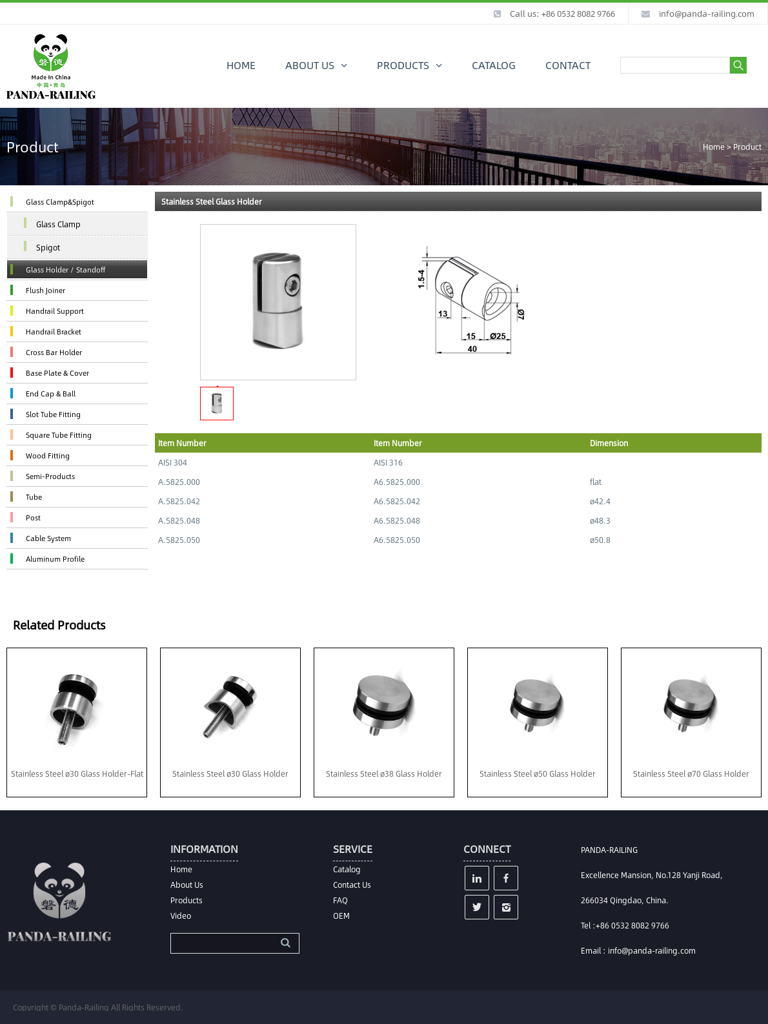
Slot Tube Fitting (53, 414)
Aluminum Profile (55, 558)
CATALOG (494, 65)
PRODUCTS (403, 65)
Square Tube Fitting (59, 434)
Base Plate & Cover (57, 372)
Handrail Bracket (53, 331)
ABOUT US (309, 65)
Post (33, 517)
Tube (34, 496)
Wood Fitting (48, 455)
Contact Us (352, 884)
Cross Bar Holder (54, 352)
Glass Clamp (58, 224)
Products (186, 900)
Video (180, 915)
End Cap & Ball (51, 393)
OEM (341, 915)
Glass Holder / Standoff (65, 269)
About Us (186, 884)
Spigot (48, 247)
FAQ (340, 900)
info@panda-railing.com (706, 13)
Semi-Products (50, 476)
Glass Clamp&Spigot (60, 201)
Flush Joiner (45, 290)
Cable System (48, 538)
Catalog (347, 869)
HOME (241, 65)
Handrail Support (55, 310)
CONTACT (568, 65)
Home (714, 146)
